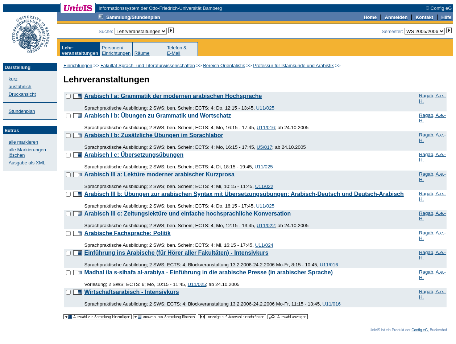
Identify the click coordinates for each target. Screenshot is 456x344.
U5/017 (264, 147)
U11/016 (266, 127)
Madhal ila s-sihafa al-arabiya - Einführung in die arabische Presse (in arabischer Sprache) (208, 272)
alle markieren (23, 142)
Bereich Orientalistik (224, 65)
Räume (142, 53)
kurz (13, 79)
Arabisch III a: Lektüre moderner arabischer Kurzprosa (159, 174)
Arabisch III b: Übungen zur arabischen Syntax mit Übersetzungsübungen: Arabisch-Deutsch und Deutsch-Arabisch (243, 194)
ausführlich (20, 86)
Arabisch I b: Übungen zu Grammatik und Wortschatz (157, 115)
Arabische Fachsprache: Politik (127, 233)
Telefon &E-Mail (177, 50)
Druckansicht (22, 94)
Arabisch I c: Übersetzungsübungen (133, 155)
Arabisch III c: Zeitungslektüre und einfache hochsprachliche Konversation (187, 213)
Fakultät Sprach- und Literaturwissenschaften (147, 65)
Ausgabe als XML (27, 162)
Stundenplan (22, 111)
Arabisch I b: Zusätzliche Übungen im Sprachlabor (153, 135)
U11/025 (265, 108)
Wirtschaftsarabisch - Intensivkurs (131, 292)
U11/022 (264, 186)
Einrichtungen (77, 65)
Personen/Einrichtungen (116, 50)
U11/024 (264, 245)
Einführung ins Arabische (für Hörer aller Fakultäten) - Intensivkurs (176, 253)
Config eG (419, 330)
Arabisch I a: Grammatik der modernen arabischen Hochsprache (173, 96)
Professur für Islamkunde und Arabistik (293, 65)
